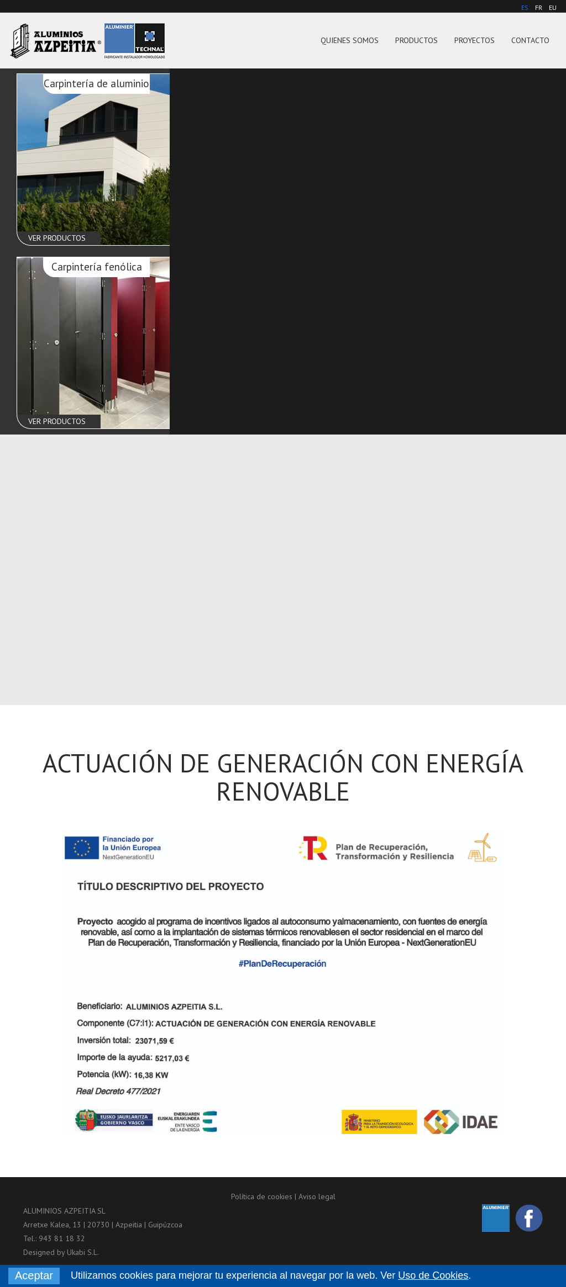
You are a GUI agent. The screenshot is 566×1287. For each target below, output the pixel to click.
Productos (416, 40)
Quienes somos (350, 40)
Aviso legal (317, 1196)
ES (524, 7)
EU (553, 7)
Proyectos (474, 40)
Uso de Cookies (433, 1275)
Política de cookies (261, 1196)
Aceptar (34, 1275)
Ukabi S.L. (83, 1252)
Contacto (530, 40)
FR (538, 7)
